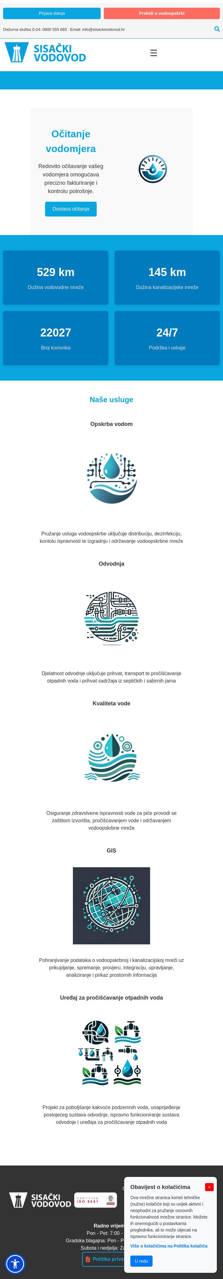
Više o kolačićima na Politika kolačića (169, 1246)
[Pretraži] (215, 29)
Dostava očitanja (71, 209)
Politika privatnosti (111, 1259)
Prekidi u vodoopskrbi (161, 13)
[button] (15, 1264)
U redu (141, 1261)
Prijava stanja (52, 13)
